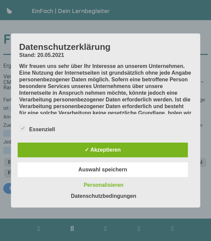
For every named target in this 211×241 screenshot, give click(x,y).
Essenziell (37, 128)
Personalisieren (103, 185)
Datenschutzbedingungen (103, 196)
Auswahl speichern (102, 169)
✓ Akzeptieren (103, 150)
